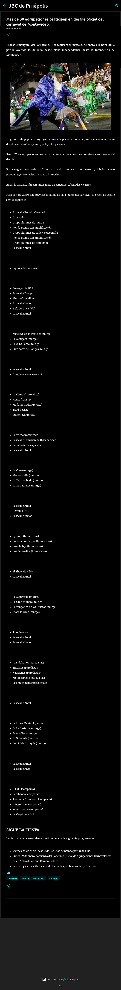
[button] (8, 35)
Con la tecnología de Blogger (60, 979)
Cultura (25, 878)
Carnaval (12, 878)
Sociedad (53, 878)
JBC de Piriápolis (28, 6)
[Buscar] (116, 5)
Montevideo (39, 878)
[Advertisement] (60, 945)
